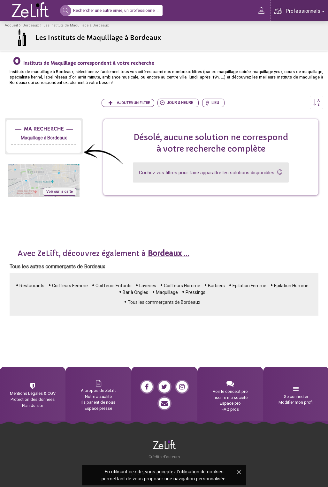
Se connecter (296, 396)
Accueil (11, 25)
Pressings (195, 292)
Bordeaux (31, 25)
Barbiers (216, 285)
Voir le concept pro (230, 391)
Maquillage (167, 292)
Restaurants (31, 285)
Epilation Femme (249, 285)
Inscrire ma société (230, 397)
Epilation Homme (291, 285)
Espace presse (98, 408)
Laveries (147, 285)
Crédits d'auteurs (164, 456)
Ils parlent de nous (98, 402)
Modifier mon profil (296, 402)
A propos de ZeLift (98, 390)
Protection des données (33, 399)
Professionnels (305, 11)
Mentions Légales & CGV (33, 393)
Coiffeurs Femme (70, 285)
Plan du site (32, 405)
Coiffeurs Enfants (113, 285)
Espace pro (230, 403)
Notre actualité (98, 396)
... (168, 253)
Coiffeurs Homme (182, 285)
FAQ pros (230, 409)
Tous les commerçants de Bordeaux (164, 302)
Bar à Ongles (135, 292)
